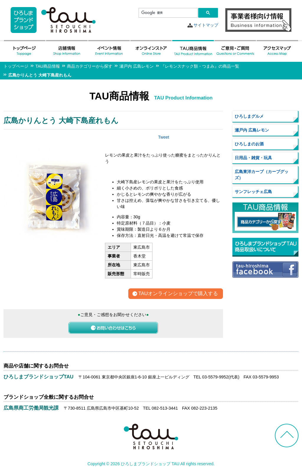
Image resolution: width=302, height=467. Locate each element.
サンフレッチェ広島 (253, 191)
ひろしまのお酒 (249, 144)
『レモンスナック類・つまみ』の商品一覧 (200, 66)
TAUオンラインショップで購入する (178, 294)
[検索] (167, 13)
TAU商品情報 (47, 66)
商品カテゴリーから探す (89, 66)
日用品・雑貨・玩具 (253, 157)
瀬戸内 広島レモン (136, 66)
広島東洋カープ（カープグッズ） (261, 174)
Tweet (163, 137)
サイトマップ (205, 25)
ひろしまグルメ (249, 116)
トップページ (16, 66)
